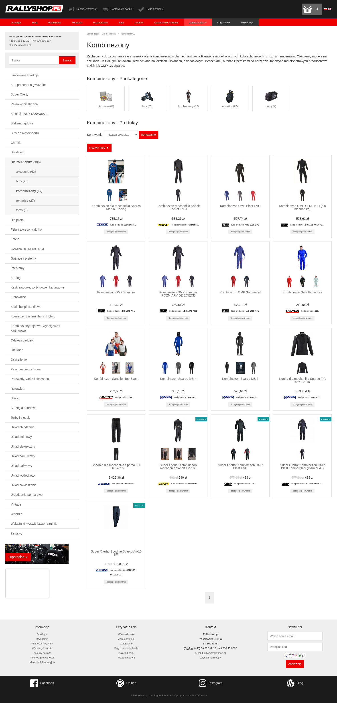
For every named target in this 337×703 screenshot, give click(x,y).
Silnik (14, 398)
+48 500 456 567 (41, 40)
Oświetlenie (19, 359)
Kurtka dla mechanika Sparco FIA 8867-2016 (302, 380)
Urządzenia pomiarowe (27, 494)
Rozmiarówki (100, 22)
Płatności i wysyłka (42, 643)
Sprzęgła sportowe (24, 408)
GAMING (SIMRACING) (27, 249)
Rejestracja (246, 22)
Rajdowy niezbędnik (25, 104)
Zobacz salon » (198, 22)
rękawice (25, 200)
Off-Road (17, 350)
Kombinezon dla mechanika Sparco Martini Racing (116, 207)
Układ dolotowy (21, 437)
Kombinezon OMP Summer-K (240, 292)
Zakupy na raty (42, 652)
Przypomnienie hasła (126, 648)
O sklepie (16, 22)
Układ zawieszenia (24, 485)
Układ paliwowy (21, 465)
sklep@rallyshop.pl (20, 45)
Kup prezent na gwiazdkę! (29, 85)
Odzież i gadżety (22, 340)
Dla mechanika (26, 162)
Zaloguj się (126, 643)
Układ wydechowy (23, 475)
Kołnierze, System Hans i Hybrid (33, 316)
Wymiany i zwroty (42, 648)
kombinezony (29, 191)
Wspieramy (54, 22)
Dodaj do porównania (116, 232)
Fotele (15, 239)
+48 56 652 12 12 (19, 40)
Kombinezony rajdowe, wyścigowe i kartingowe (35, 328)
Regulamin (42, 638)
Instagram (211, 683)
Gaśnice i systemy (23, 258)
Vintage (16, 504)
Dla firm (138, 22)
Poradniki (77, 22)
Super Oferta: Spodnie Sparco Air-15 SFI (116, 553)
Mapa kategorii (126, 657)
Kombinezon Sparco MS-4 (178, 378)
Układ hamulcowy (23, 456)
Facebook (42, 683)
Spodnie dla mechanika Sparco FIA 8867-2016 (116, 466)
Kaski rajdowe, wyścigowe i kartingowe (37, 287)
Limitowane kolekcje (25, 75)
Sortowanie (148, 134)
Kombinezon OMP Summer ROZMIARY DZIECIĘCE (178, 294)
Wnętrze (16, 514)
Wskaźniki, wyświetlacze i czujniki (34, 523)
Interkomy (17, 268)
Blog (34, 22)
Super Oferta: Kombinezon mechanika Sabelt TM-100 (178, 466)
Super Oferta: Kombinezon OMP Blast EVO (240, 466)
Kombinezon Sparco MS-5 (240, 378)
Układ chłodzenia (23, 427)
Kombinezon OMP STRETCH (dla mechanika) (302, 207)
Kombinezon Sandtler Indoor (302, 292)
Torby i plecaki (20, 417)
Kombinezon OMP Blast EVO (240, 206)
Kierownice (18, 297)
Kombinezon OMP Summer (116, 292)
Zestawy (16, 533)
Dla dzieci (17, 152)
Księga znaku (126, 652)
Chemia (16, 142)
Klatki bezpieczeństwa (26, 307)
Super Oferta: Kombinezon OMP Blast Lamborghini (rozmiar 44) (302, 466)
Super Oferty (19, 94)
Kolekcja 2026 (30, 114)
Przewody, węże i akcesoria (30, 379)
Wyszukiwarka (126, 634)
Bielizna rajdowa (22, 123)
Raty (121, 22)
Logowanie (223, 22)
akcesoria (26, 171)
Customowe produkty (166, 22)
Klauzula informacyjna (42, 662)
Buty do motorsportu (25, 133)
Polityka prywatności (42, 657)
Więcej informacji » (210, 657)
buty (22, 181)
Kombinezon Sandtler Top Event (116, 378)
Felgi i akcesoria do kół (26, 229)
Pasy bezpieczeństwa (26, 369)
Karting (15, 278)
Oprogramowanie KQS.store (191, 695)
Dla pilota (17, 220)
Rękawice (17, 388)
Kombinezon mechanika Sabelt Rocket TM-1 (178, 207)
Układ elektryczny (23, 446)
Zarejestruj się (126, 638)
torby (22, 210)
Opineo (126, 683)
